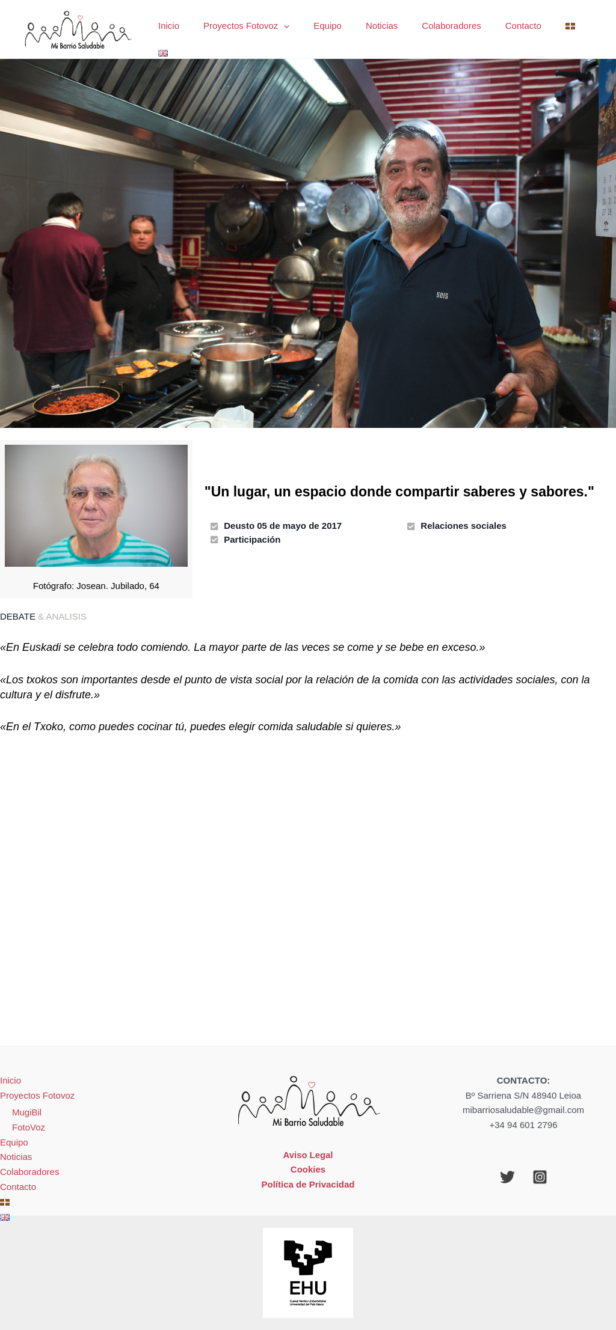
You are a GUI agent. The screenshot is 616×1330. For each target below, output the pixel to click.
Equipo (335, 29)
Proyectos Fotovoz (260, 29)
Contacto (512, 29)
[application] (297, 29)
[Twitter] (507, 1177)
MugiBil (27, 1112)
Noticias (383, 29)
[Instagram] (539, 1177)
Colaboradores (446, 29)
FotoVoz (28, 1127)
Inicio (188, 29)
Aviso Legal (308, 1155)
